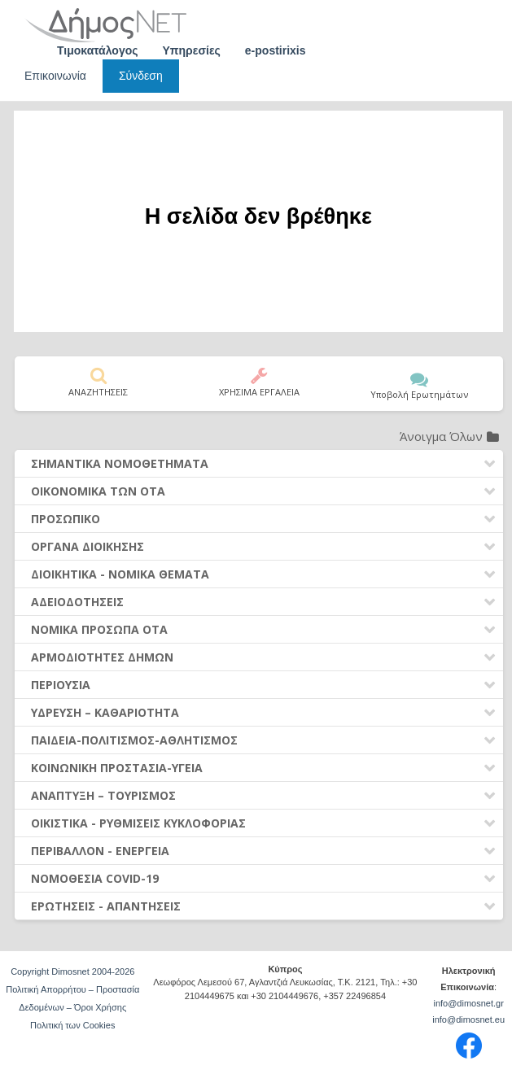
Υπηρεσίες (192, 50)
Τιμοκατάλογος (97, 50)
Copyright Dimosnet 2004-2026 (72, 971)
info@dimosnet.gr (468, 1003)
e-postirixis (275, 50)
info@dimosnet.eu (468, 1019)
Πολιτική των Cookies (72, 1025)
